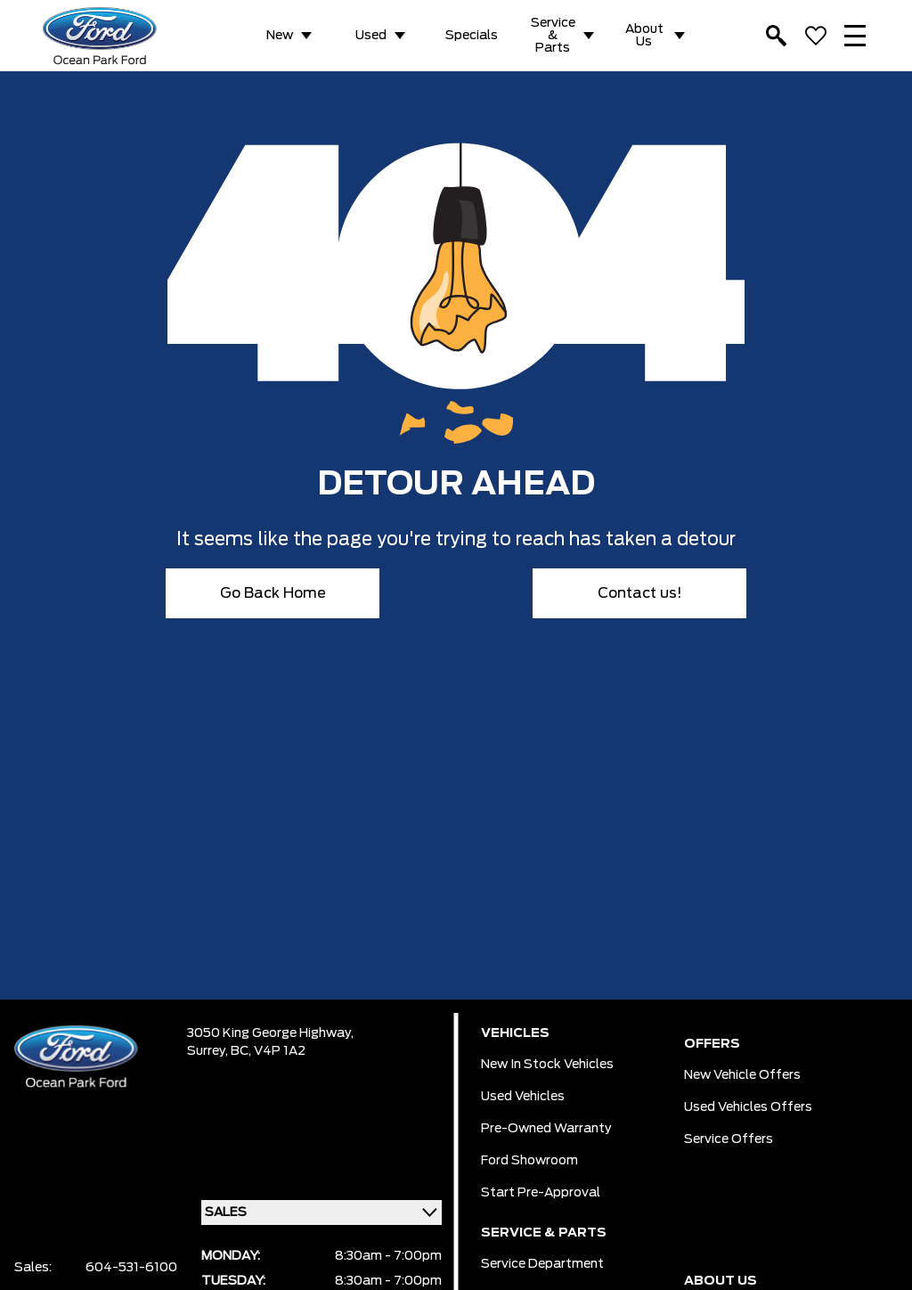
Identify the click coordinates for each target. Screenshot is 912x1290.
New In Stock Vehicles (547, 1064)
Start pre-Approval (540, 1193)
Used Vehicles (523, 1096)
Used (371, 35)
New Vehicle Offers (742, 1075)
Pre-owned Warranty (546, 1129)
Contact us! (640, 593)
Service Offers (728, 1139)
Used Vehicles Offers (748, 1107)
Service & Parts (553, 35)
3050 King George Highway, (270, 1033)
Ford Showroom (529, 1161)
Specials (471, 35)
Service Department (542, 1264)
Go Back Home (273, 593)
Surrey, (209, 1051)
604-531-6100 (131, 1267)
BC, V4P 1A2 (268, 1051)
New (279, 35)
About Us (644, 35)
